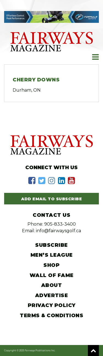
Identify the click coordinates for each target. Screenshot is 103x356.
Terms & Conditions (51, 316)
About (51, 285)
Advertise (51, 295)
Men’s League (51, 255)
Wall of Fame (52, 275)
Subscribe (51, 245)
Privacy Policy (52, 305)
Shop (51, 265)
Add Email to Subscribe (51, 198)
